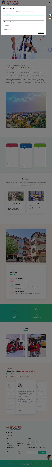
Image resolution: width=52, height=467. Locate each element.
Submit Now (41, 32)
